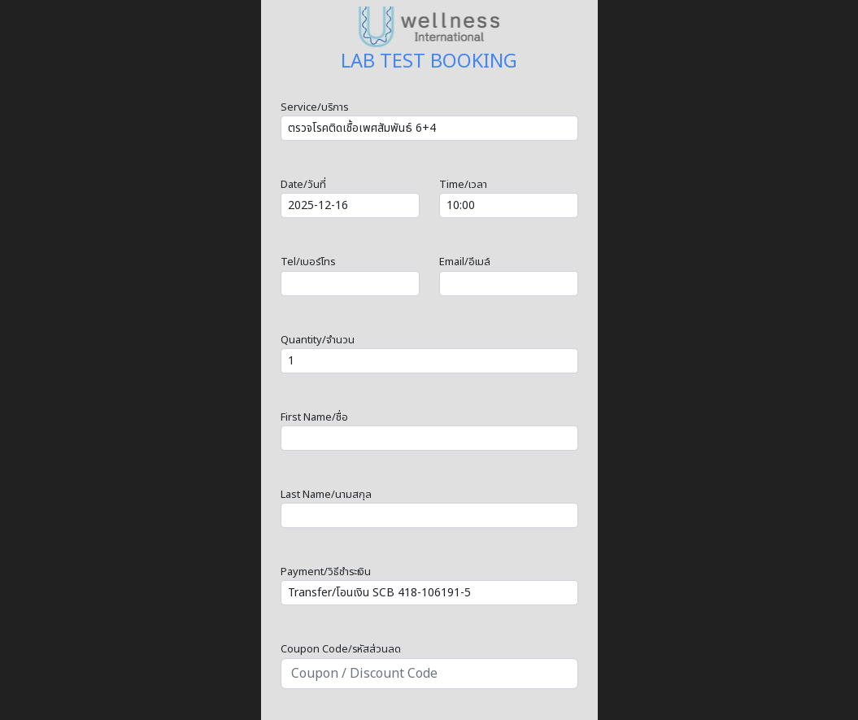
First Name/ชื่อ (314, 417)
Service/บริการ (314, 108)
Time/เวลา (463, 185)
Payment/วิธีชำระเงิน (326, 572)
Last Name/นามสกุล (326, 495)
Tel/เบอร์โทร (308, 262)
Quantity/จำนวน (318, 340)
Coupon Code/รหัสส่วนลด (341, 649)
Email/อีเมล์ (464, 262)
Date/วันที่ (303, 185)
